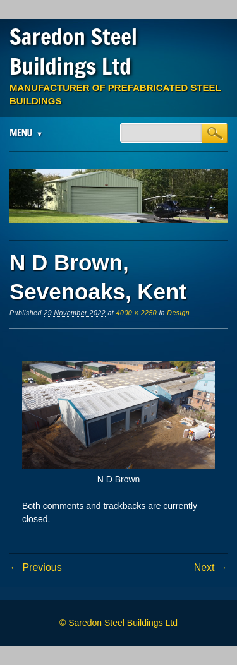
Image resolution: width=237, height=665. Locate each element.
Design (178, 312)
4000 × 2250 (136, 312)
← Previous (35, 567)
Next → (211, 567)
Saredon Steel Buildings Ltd (73, 51)
